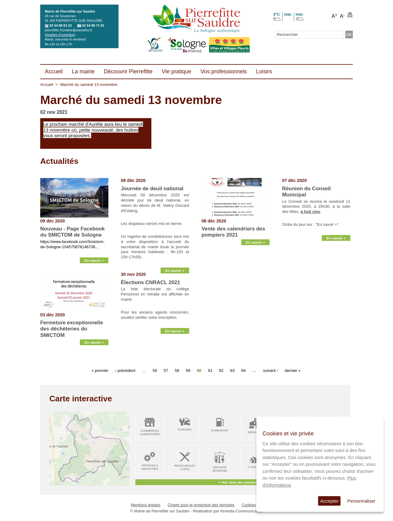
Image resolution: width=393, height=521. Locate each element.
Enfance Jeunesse (219, 469)
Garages (185, 429)
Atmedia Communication (241, 511)
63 (232, 370)
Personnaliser (361, 501)
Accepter (329, 501)
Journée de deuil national (152, 188)
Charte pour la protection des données (201, 505)
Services (255, 432)
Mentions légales (145, 505)
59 (188, 370)
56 (155, 370)
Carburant (219, 430)
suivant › (270, 370)
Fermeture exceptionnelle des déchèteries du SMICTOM (71, 329)
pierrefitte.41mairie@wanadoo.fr (68, 30)
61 (210, 370)
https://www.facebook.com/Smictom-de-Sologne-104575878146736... (72, 244)
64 (243, 370)
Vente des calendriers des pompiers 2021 (233, 232)
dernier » (292, 370)
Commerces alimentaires (150, 432)
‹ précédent (125, 370)
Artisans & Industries (149, 467)
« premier (99, 370)
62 (221, 370)
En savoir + (94, 264)
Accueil (46, 84)
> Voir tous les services (238, 482)
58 (177, 370)
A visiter (254, 467)
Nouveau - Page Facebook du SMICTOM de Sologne (72, 232)
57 (166, 370)
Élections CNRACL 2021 (150, 282)
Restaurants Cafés (184, 467)
